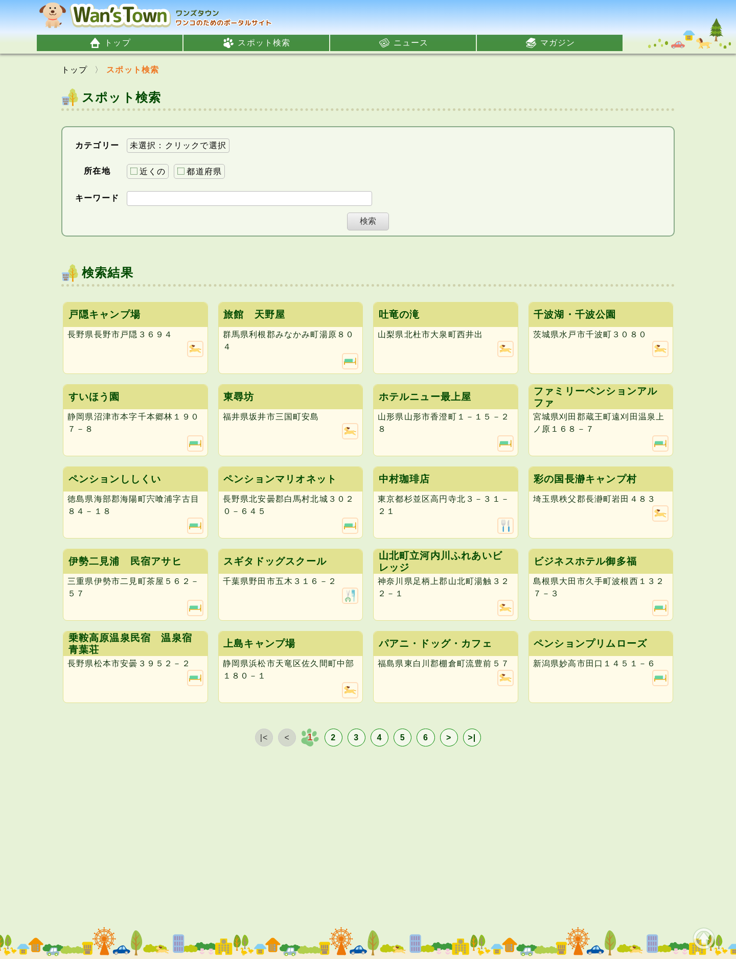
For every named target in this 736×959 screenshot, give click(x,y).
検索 (368, 221)
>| (472, 737)
